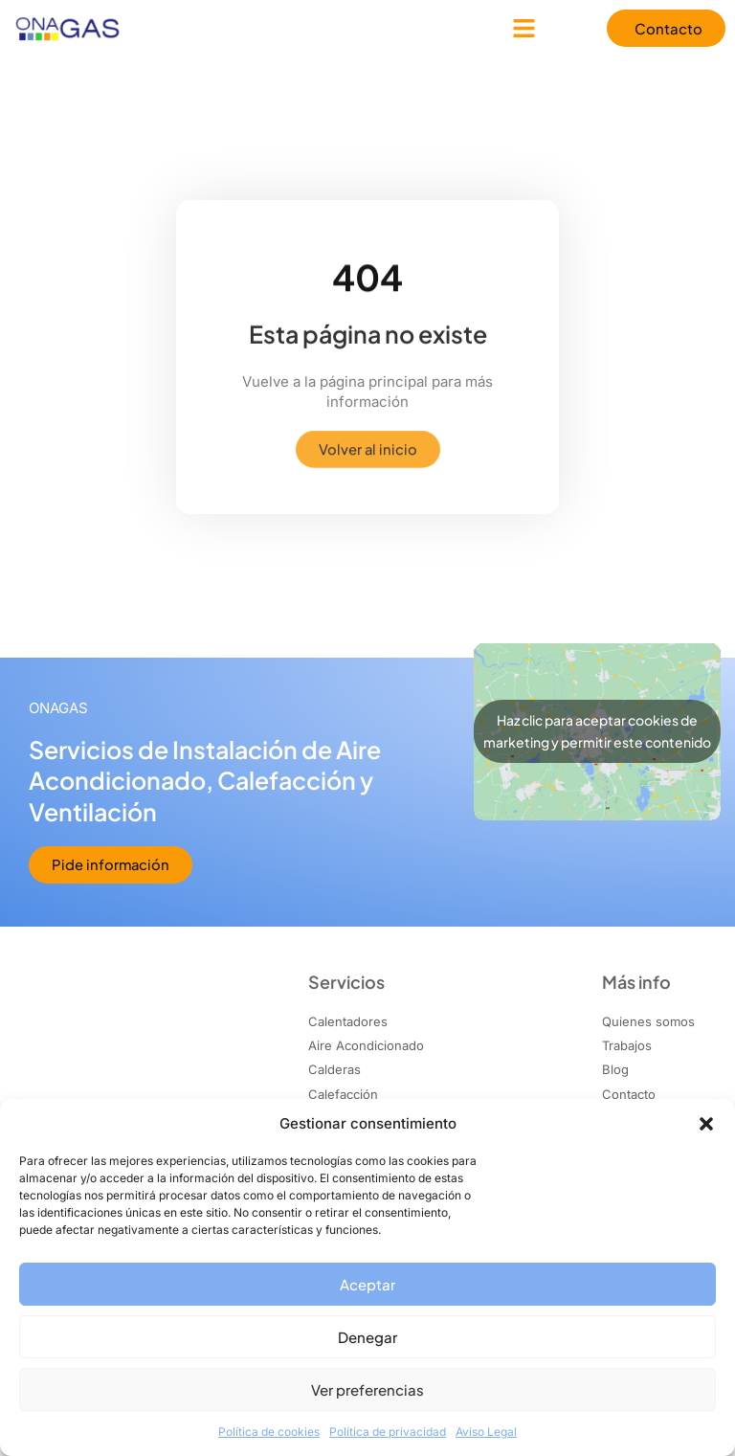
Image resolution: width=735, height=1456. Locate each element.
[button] (706, 1123)
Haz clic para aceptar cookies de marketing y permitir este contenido (597, 731)
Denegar (367, 1337)
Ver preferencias (367, 1389)
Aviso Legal (486, 1431)
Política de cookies (269, 1431)
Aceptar (367, 1284)
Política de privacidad (387, 1431)
